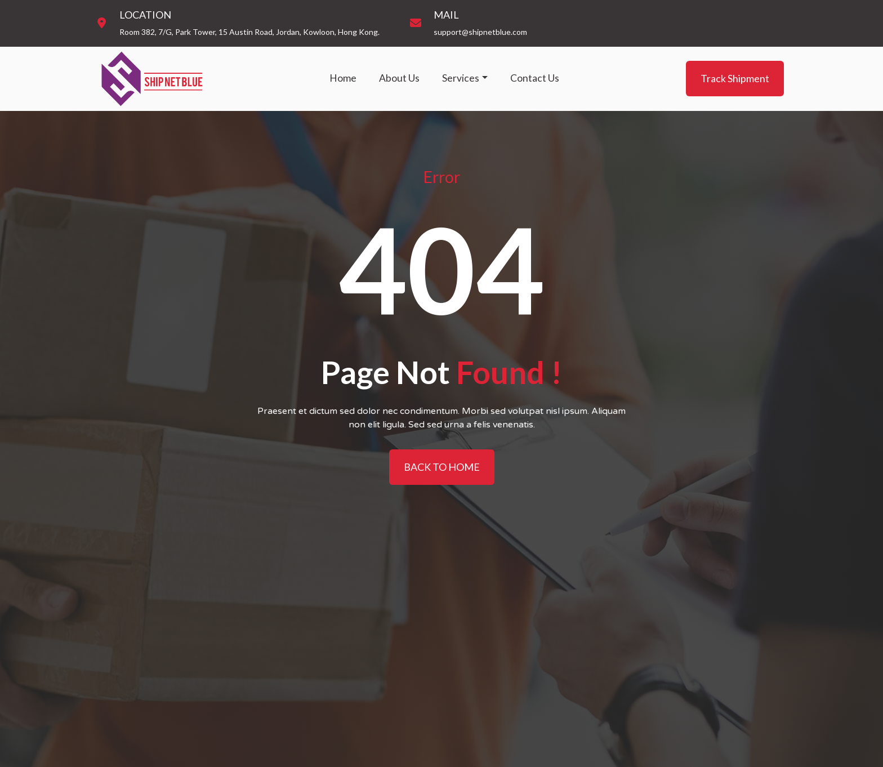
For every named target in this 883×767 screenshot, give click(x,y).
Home (342, 78)
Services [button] (460, 78)
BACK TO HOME (442, 467)
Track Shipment (735, 78)
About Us (399, 78)
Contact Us (534, 78)
